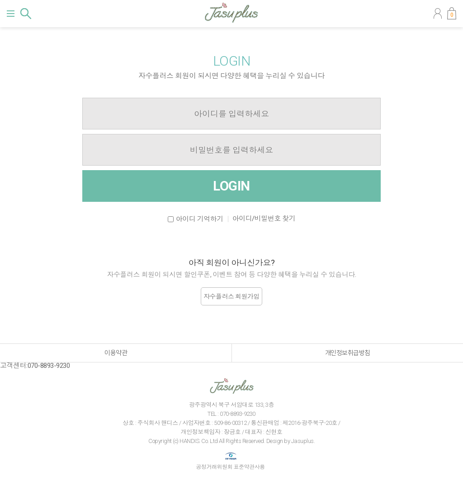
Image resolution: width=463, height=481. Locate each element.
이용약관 (115, 353)
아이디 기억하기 (199, 219)
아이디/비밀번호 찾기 (264, 218)
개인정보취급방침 (347, 353)
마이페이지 (438, 13)
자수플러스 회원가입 (231, 296)
